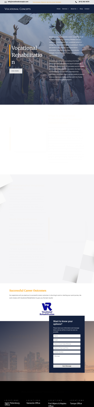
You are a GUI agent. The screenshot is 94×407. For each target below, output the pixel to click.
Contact (87, 9)
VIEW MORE (15, 71)
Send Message (66, 366)
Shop (81, 9)
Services (64, 9)
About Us (73, 9)
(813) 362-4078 (84, 2)
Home (58, 9)
